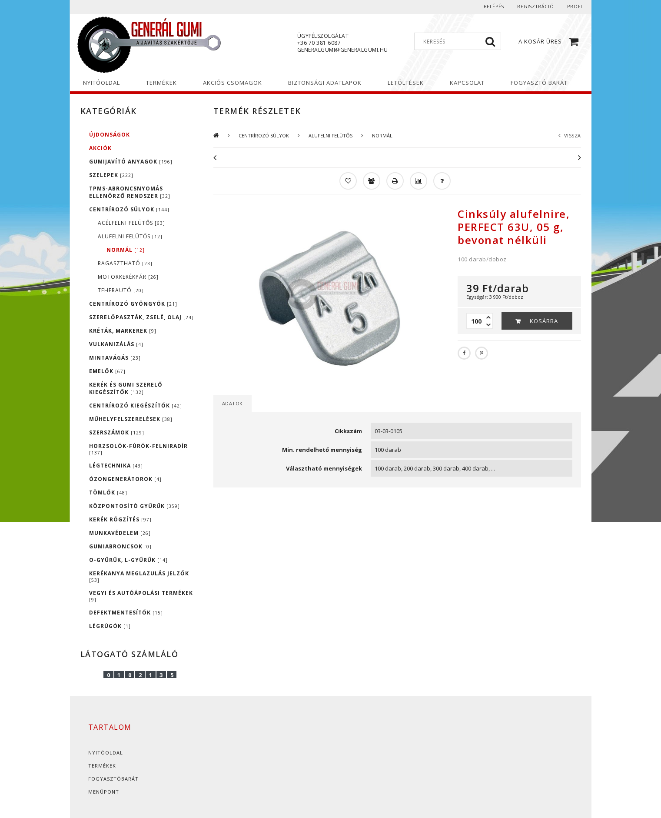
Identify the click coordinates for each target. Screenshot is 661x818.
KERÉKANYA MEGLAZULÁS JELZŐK (139, 576)
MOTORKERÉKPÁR (128, 276)
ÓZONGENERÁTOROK (125, 479)
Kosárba (544, 321)
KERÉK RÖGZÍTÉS (120, 519)
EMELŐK (107, 371)
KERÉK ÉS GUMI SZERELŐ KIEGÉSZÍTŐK (126, 388)
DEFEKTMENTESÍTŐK (126, 612)
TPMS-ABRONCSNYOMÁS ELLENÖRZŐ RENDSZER (129, 192)
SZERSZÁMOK (116, 432)
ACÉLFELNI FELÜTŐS (131, 223)
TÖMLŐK (108, 492)
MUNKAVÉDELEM (120, 533)
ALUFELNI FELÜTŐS (130, 236)
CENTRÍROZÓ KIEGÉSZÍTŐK (135, 405)
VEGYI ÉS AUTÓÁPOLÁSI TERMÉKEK (141, 596)
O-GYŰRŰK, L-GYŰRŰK (128, 560)
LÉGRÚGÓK (110, 626)
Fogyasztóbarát (113, 778)
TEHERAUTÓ (121, 290)
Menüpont (103, 791)
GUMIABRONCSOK (120, 546)
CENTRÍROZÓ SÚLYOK (129, 209)
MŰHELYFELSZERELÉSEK (131, 419)
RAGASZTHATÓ (125, 263)
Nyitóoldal (105, 752)
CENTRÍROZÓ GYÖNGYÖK (133, 303)
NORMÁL (125, 250)
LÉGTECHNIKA (116, 465)
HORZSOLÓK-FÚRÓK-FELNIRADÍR (138, 449)
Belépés (493, 6)
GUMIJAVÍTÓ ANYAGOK (131, 161)
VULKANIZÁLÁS (116, 344)
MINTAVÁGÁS (115, 357)
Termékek (102, 765)
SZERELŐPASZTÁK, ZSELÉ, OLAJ (141, 317)
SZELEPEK (111, 175)
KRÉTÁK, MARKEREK (122, 330)
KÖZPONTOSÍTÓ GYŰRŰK (134, 506)
